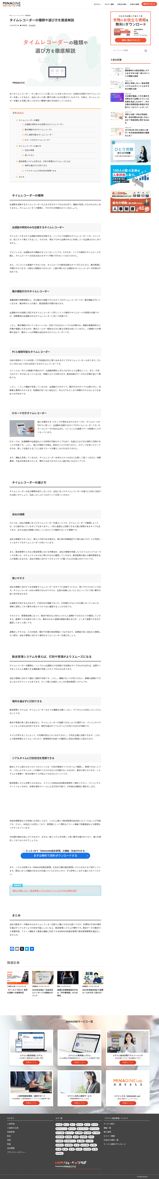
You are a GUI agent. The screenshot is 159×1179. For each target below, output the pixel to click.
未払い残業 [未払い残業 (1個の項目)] (85, 1145)
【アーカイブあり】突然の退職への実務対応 (17, 991)
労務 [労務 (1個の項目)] (77, 1136)
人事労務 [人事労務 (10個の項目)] (88, 1132)
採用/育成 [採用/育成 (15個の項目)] (69, 1145)
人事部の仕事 (11, 986)
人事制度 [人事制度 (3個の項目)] (80, 1132)
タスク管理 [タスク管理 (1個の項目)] (60, 1132)
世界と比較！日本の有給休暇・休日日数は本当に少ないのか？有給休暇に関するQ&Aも (137, 118)
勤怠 (58, 986)
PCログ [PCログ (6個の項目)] (80, 1124)
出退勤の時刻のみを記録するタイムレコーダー (44, 124)
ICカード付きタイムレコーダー (38, 140)
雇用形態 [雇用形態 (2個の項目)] (60, 1153)
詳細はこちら (31, 1062)
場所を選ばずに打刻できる (36, 165)
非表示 (20, 113)
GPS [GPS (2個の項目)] (67, 1124)
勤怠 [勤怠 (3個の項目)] (92, 1136)
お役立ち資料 (121, 4)
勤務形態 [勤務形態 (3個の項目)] (84, 1136)
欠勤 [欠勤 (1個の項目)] (59, 1149)
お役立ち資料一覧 (111, 1140)
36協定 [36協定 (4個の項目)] (59, 1124)
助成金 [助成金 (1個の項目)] (69, 1136)
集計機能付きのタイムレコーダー (39, 130)
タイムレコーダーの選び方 (30, 146)
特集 (9, 1144)
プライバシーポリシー (16, 1152)
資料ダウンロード (149, 4)
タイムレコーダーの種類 (29, 120)
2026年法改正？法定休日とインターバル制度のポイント (42, 993)
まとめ (21, 177)
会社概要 (11, 1148)
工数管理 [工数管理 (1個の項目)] (82, 1141)
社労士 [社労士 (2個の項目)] (79, 1149)
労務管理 (24, 25)
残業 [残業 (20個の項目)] (66, 1149)
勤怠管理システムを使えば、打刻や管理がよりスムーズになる (45, 161)
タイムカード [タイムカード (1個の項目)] (95, 1128)
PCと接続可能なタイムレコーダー (39, 135)
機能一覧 (107, 1128)
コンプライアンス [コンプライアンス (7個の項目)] (84, 1128)
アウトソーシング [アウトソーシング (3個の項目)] (62, 1128)
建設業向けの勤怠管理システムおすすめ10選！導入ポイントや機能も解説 (137, 73)
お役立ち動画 (134, 4)
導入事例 (107, 1132)
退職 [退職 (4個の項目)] (96, 1149)
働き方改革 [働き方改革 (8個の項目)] (60, 1136)
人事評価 (11, 1124)
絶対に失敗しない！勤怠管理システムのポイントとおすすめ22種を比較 (44, 891)
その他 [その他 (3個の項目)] (95, 1124)
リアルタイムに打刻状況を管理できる (40, 171)
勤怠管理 (33, 25)
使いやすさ (29, 155)
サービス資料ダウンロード (115, 1144)
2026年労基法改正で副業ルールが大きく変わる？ (92, 991)
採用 (9, 1140)
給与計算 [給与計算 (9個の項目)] (88, 1149)
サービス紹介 (109, 1124)
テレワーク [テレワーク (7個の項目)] (70, 1132)
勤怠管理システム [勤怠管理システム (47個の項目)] (71, 1141)
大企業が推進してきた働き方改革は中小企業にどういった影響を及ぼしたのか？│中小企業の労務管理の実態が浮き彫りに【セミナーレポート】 (137, 101)
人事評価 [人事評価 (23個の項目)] (97, 1132)
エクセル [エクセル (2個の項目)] (73, 1128)
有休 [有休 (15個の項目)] (78, 1145)
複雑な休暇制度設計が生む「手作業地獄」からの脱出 (67, 993)
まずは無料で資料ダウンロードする (55, 855)
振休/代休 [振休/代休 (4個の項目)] (60, 1145)
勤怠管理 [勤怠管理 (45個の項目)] (60, 1141)
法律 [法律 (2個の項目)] (73, 1149)
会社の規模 (29, 150)
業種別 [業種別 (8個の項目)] (94, 1145)
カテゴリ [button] (97, 4)
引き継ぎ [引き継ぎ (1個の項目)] (90, 1141)
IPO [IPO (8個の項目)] (73, 1124)
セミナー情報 (109, 4)
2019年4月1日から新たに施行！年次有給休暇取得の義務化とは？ (137, 133)
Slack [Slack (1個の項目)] (88, 1124)
